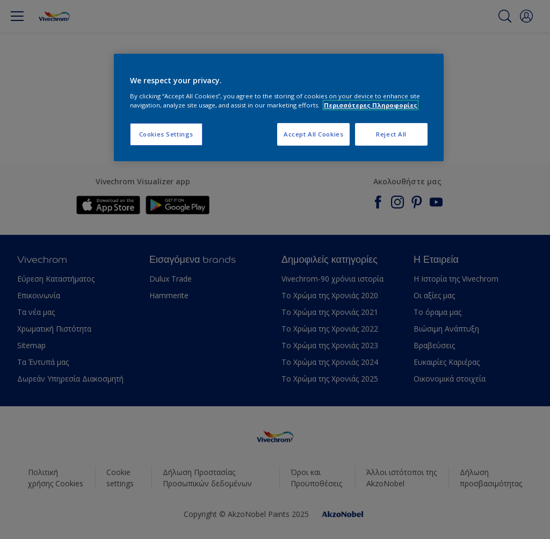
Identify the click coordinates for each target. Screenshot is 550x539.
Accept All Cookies (313, 134)
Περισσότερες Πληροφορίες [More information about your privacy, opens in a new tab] (370, 105)
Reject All (391, 134)
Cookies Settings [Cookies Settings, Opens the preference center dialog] (166, 134)
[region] (279, 107)
